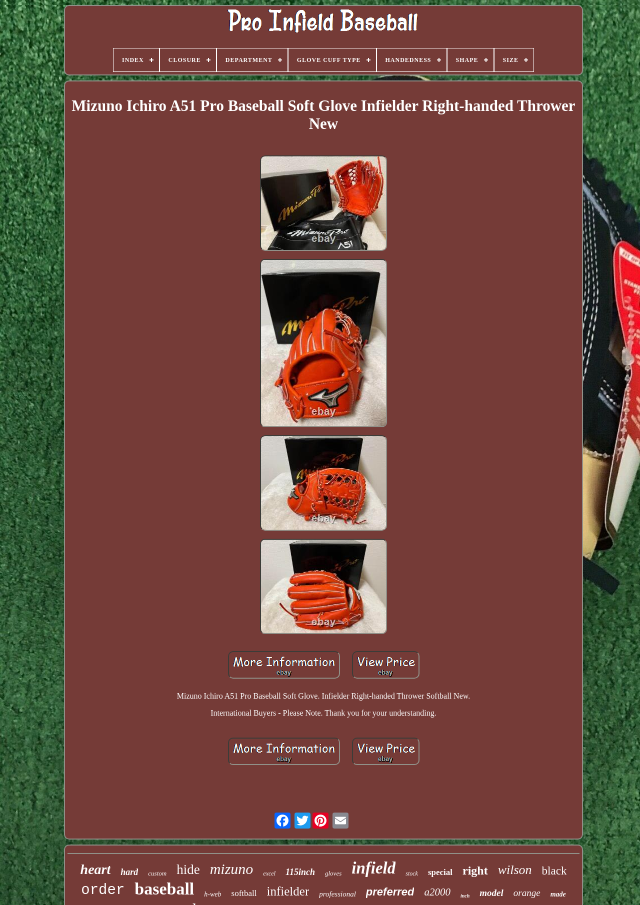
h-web (212, 894)
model (492, 893)
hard (129, 872)
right (475, 870)
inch (465, 896)
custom (157, 873)
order (102, 890)
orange (527, 893)
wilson (515, 870)
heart (95, 869)
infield (374, 868)
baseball (164, 889)
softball (244, 893)
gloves (333, 873)
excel (269, 873)
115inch (300, 872)
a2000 (437, 892)
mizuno (232, 869)
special (440, 872)
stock (412, 873)
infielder (288, 891)
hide (188, 869)
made (558, 894)
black (554, 871)
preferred (390, 892)
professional (337, 894)
